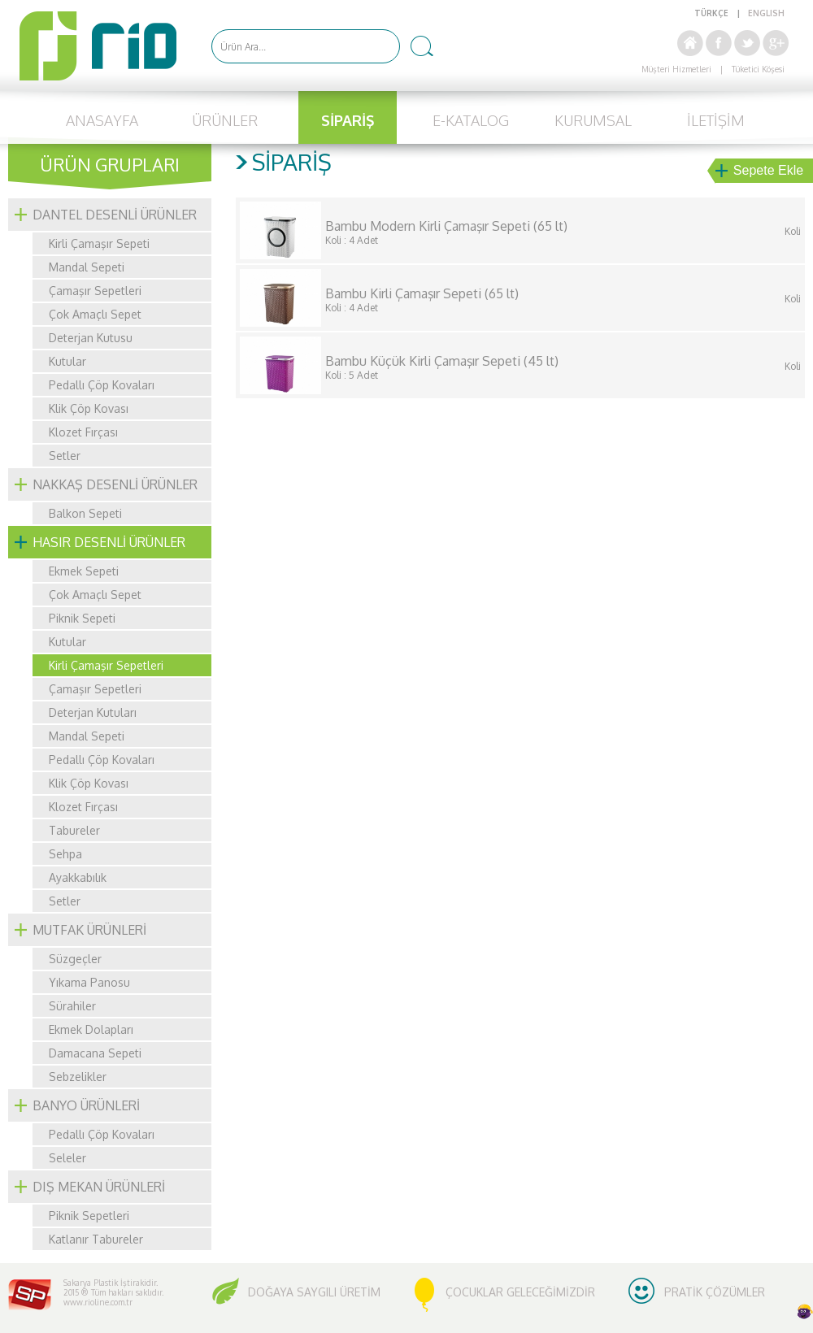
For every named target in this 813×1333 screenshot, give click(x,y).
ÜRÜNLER (225, 120)
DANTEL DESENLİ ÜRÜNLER (115, 214)
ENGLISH (766, 13)
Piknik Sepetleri (89, 1215)
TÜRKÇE (711, 13)
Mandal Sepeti (86, 267)
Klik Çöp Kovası (88, 408)
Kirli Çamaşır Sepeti (99, 243)
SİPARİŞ (347, 120)
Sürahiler (72, 1006)
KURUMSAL (593, 120)
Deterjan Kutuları (93, 712)
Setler (64, 455)
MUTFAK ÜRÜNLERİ (89, 930)
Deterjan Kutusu (91, 338)
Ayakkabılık (78, 877)
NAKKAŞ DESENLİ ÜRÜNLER (115, 484)
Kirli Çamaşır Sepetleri (106, 665)
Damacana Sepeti (95, 1053)
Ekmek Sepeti (84, 571)
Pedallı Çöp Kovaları (101, 385)
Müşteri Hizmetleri (676, 69)
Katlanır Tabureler (96, 1239)
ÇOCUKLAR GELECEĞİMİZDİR (520, 1292)
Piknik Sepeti (82, 618)
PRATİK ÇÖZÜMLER (714, 1292)
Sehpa (65, 854)
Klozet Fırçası (83, 432)
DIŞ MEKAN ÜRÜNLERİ (99, 1187)
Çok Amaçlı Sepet (95, 314)
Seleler (67, 1158)
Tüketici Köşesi (758, 69)
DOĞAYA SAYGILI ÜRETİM (314, 1292)
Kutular (67, 361)
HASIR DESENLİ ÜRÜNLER (109, 542)
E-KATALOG (471, 120)
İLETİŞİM (716, 120)
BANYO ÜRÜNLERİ (86, 1105)
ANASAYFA (102, 120)
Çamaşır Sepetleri (95, 290)
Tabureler (74, 830)
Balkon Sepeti (85, 513)
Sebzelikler (78, 1076)
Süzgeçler (75, 959)
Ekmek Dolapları (91, 1029)
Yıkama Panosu (89, 982)
